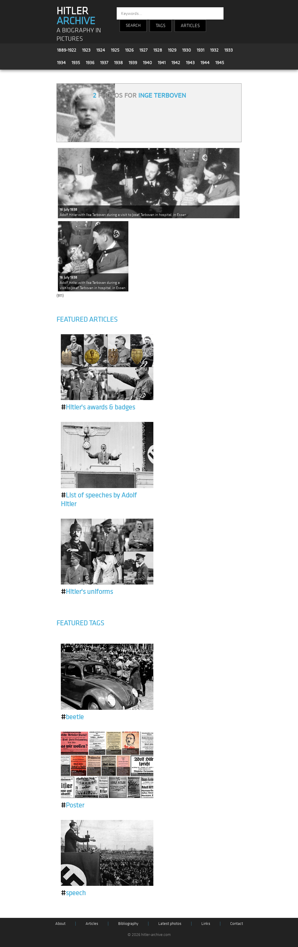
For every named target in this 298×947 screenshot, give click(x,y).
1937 (104, 63)
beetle (72, 717)
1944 (205, 63)
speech (73, 893)
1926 (129, 50)
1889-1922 (66, 50)
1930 (186, 50)
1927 (143, 50)
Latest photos (169, 923)
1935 (76, 63)
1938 (118, 63)
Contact (236, 923)
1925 (115, 50)
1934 (61, 63)
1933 (228, 50)
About (60, 923)
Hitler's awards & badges (98, 407)
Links (205, 923)
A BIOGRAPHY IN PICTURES (78, 35)
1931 (200, 50)
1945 (219, 63)
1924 (100, 50)
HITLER (75, 16)
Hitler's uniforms (87, 591)
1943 (190, 63)
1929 (172, 50)
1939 (133, 63)
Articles (92, 923)
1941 (162, 63)
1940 (147, 63)
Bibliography (128, 923)
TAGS (161, 26)
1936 (90, 63)
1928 (157, 50)
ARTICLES (190, 26)
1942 (175, 63)
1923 (86, 50)
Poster (72, 805)
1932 (214, 50)
